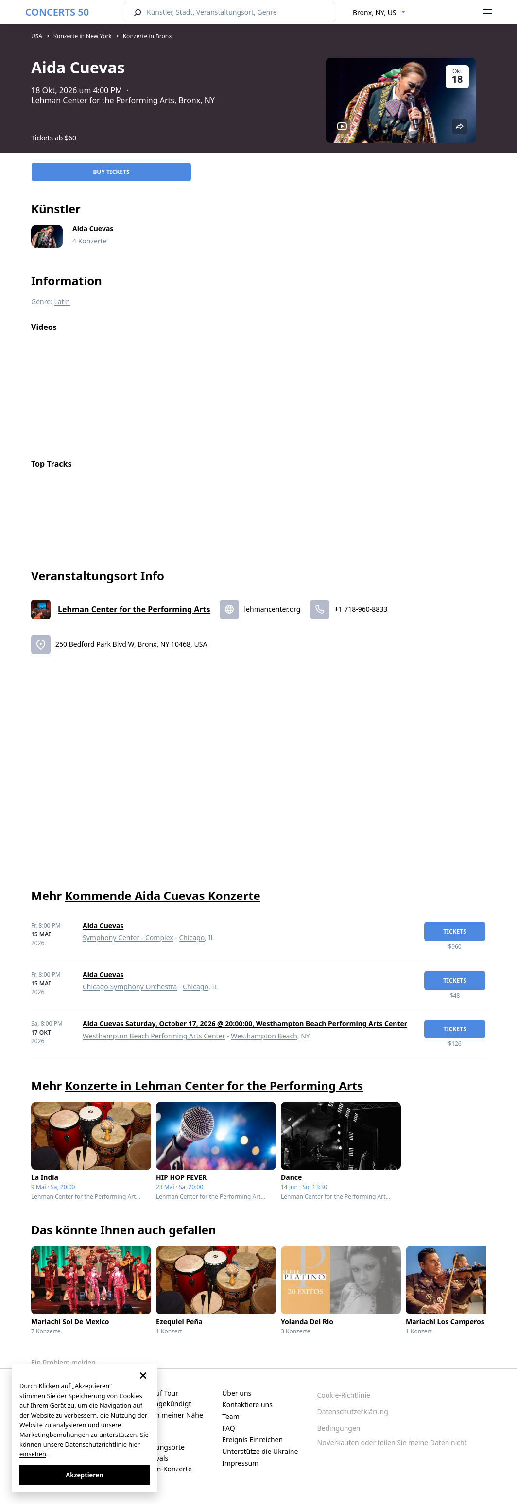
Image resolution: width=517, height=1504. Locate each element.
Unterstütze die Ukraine (260, 1451)
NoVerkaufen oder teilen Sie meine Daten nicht (392, 1442)
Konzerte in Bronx (147, 36)
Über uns (236, 1393)
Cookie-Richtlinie (343, 1395)
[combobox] (379, 12)
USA (36, 36)
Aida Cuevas (103, 925)
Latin (62, 301)
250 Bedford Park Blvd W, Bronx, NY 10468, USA (131, 644)
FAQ (228, 1428)
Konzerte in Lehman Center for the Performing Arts (214, 1085)
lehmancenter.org (272, 609)
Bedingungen (339, 1428)
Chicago (192, 937)
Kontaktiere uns (247, 1404)
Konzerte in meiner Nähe (163, 1414)
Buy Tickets (111, 172)
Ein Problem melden (63, 1362)
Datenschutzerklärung (352, 1411)
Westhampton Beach (264, 1035)
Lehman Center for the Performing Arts (134, 609)
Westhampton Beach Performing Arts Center (154, 1035)
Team (231, 1416)
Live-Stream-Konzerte (157, 1468)
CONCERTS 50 (57, 11)
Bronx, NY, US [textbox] (374, 12)
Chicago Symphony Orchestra (130, 986)
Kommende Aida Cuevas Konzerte (162, 895)
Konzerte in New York (82, 36)
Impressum (240, 1463)
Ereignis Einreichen (252, 1439)
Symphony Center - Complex (128, 937)
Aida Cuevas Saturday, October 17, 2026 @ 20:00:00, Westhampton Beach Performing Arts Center (245, 1023)
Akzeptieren (84, 1474)
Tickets (454, 931)
